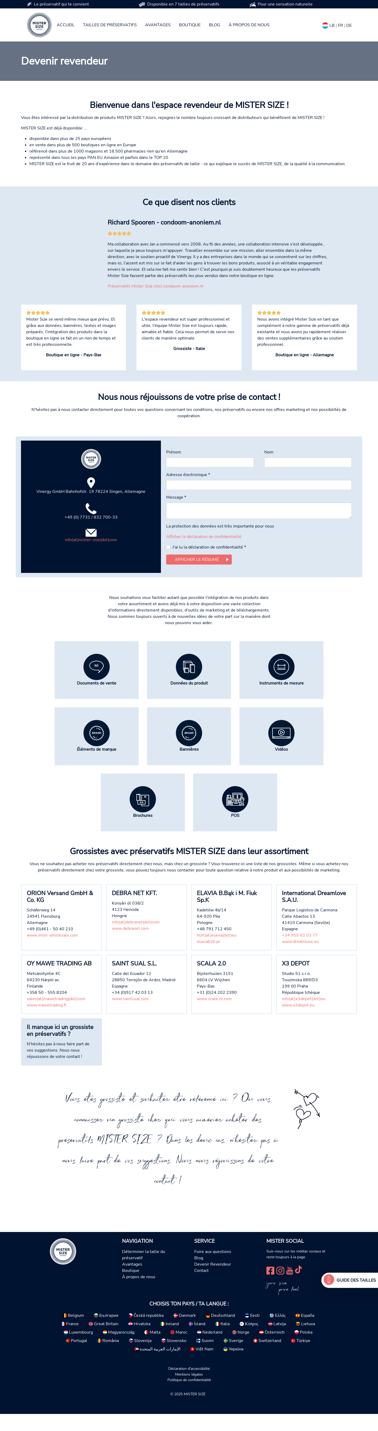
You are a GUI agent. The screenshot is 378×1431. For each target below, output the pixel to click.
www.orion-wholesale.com (52, 952)
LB (332, 25)
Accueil (66, 25)
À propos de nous (249, 25)
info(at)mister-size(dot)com (91, 557)
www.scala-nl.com (214, 1016)
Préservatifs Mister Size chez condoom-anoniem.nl (155, 303)
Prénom (173, 469)
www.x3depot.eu (298, 1022)
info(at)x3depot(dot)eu (303, 1016)
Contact (201, 1288)
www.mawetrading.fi (46, 1022)
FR (340, 25)
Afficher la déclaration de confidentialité (204, 554)
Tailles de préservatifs (110, 25)
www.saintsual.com (130, 1016)
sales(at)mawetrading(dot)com (56, 1016)
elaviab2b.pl (208, 959)
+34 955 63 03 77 (300, 952)
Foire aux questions (212, 1269)
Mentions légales (189, 1391)
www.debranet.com (130, 945)
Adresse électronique (188, 492)
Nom (269, 469)
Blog (214, 25)
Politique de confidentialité (189, 1396)
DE (349, 25)
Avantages (158, 25)
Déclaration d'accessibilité (189, 1385)
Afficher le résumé (197, 576)
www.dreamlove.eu (300, 959)
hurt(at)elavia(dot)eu (216, 952)
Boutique (190, 25)
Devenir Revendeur (212, 1281)
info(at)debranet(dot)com (136, 939)
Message (176, 514)
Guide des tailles (356, 1280)
